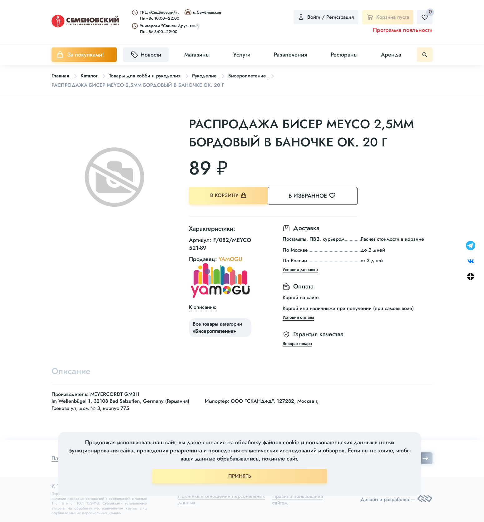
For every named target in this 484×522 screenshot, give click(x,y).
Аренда (391, 55)
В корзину (229, 195)
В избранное (320, 195)
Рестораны (344, 55)
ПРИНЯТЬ (239, 476)
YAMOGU (230, 258)
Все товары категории (217, 327)
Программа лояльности (402, 30)
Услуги (241, 55)
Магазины (197, 55)
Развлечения (290, 55)
